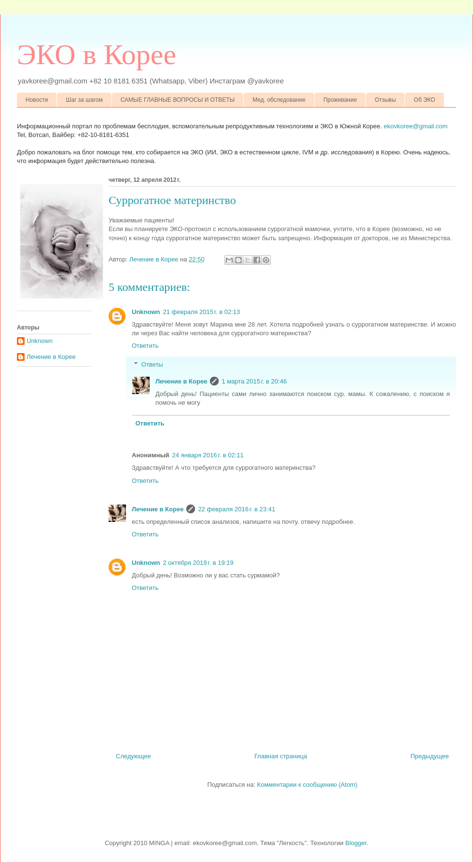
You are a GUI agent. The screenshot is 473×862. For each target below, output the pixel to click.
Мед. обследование (279, 99)
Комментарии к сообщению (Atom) (307, 784)
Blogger (355, 843)
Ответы (152, 364)
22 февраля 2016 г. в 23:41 (236, 509)
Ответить (145, 345)
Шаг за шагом (84, 99)
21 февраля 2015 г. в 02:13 (201, 311)
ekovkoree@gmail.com (415, 126)
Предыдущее (429, 756)
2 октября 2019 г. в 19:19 (198, 562)
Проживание (340, 99)
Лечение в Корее (181, 381)
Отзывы (385, 99)
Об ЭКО (424, 99)
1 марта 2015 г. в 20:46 (254, 381)
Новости (37, 99)
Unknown (146, 311)
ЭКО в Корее (96, 54)
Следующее (133, 756)
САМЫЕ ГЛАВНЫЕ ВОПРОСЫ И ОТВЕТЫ (178, 99)
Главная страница (280, 756)
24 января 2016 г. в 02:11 (208, 455)
